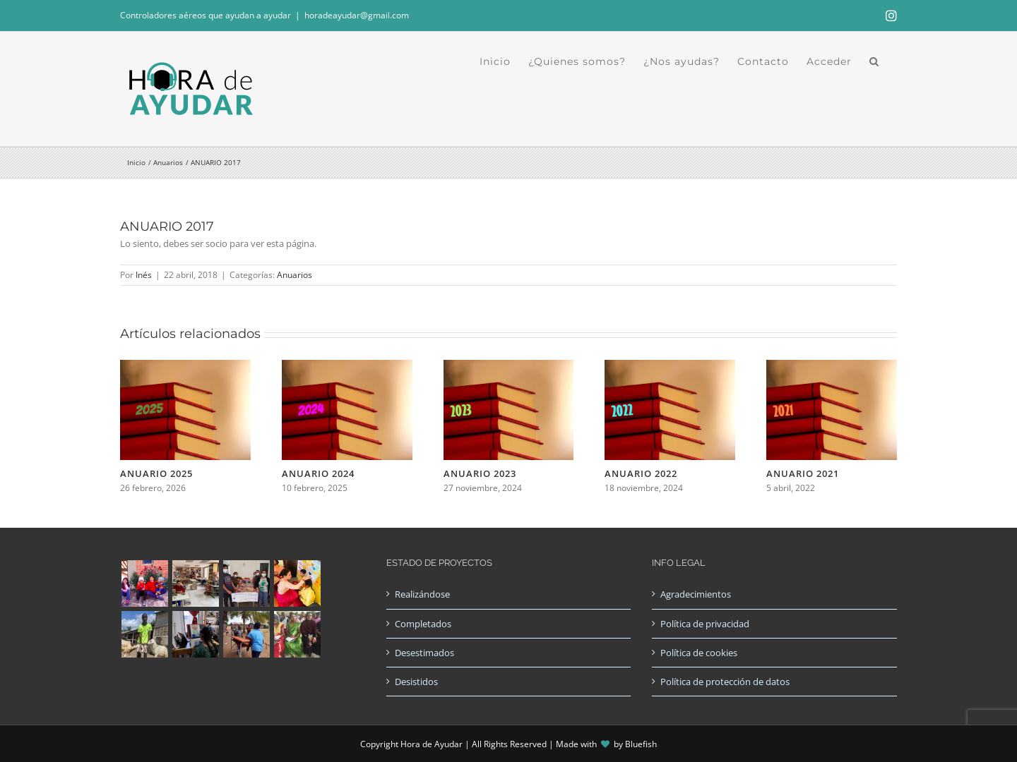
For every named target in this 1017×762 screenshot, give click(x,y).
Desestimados (424, 652)
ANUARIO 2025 (156, 473)
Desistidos (416, 681)
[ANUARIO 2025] (185, 366)
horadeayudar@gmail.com (356, 15)
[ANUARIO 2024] (347, 366)
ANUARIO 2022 (641, 473)
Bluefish (641, 744)
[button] (874, 61)
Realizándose (422, 594)
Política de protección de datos (725, 681)
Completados (423, 623)
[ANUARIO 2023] (509, 366)
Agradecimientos (695, 594)
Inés (144, 275)
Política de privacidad (704, 623)
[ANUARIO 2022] (670, 366)
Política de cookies (698, 652)
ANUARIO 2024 (318, 473)
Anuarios (294, 275)
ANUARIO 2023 (480, 473)
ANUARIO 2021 (802, 473)
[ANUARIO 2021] (831, 366)
